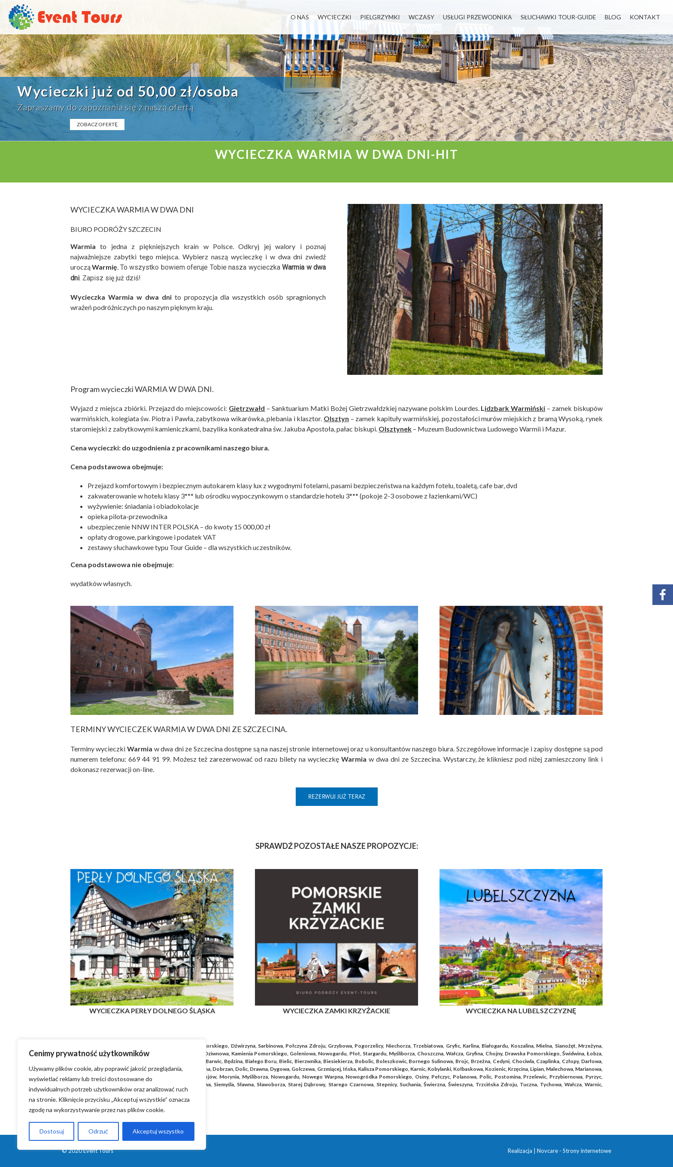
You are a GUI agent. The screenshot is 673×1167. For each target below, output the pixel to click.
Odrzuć (98, 1131)
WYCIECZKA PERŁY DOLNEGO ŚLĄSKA (152, 1010)
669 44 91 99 (149, 759)
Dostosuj (51, 1131)
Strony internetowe (587, 1150)
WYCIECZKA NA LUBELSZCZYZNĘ (521, 1010)
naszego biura (245, 448)
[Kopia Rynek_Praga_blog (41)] (521, 872)
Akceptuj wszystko (158, 1131)
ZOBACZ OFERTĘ (97, 124)
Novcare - (550, 1150)
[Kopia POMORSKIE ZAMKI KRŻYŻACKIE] (336, 872)
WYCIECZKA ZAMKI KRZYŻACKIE (336, 1010)
